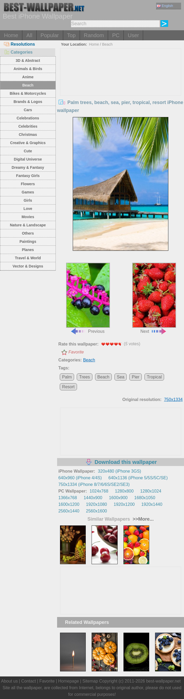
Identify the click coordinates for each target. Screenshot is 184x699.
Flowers (28, 184)
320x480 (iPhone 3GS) (119, 471)
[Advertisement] (120, 88)
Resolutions (19, 44)
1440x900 (93, 497)
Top (71, 35)
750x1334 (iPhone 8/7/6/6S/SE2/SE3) (94, 484)
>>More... (142, 519)
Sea (120, 377)
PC (115, 35)
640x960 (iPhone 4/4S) (80, 478)
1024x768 (99, 491)
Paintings (27, 241)
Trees (84, 377)
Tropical (154, 377)
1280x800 (124, 491)
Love (28, 208)
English (165, 6)
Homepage (68, 681)
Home (11, 35)
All (29, 35)
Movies (28, 217)
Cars (28, 110)
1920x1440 (151, 504)
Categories (18, 52)
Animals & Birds (28, 69)
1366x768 (67, 497)
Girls (28, 200)
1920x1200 (124, 504)
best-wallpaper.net (163, 681)
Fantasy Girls (28, 176)
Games (28, 192)
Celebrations (28, 118)
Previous (88, 298)
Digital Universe (28, 159)
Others (28, 233)
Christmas (28, 134)
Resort (68, 387)
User (133, 35)
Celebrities (27, 126)
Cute (28, 151)
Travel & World (28, 258)
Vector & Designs (27, 266)
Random (94, 35)
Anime (28, 77)
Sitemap (90, 681)
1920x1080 (96, 504)
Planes (28, 250)
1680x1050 (144, 497)
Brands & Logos (28, 102)
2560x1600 (96, 511)
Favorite (76, 352)
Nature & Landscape (28, 225)
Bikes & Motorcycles (28, 93)
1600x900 (118, 497)
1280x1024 (150, 491)
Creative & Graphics (28, 143)
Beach (27, 85)
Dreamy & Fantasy (28, 167)
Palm (67, 377)
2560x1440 (68, 511)
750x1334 (173, 399)
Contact (28, 681)
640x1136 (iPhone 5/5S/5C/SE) (138, 478)
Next (154, 298)
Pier (135, 377)
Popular (50, 35)
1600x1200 (68, 504)
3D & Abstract (28, 60)
